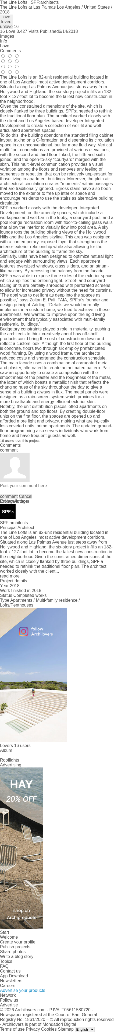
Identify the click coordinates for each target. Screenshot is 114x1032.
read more (10, 576)
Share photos (13, 951)
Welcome (9, 937)
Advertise (9, 1005)
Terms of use (12, 1029)
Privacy (33, 1029)
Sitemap (66, 1029)
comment (9, 496)
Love (4, 46)
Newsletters (11, 980)
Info (3, 41)
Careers (7, 985)
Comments (10, 50)
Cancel (25, 496)
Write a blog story (16, 956)
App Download (14, 976)
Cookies (49, 1029)
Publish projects (15, 947)
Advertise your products (22, 990)
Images (7, 36)
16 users (22, 745)
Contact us (10, 971)
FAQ (4, 966)
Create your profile (17, 942)
